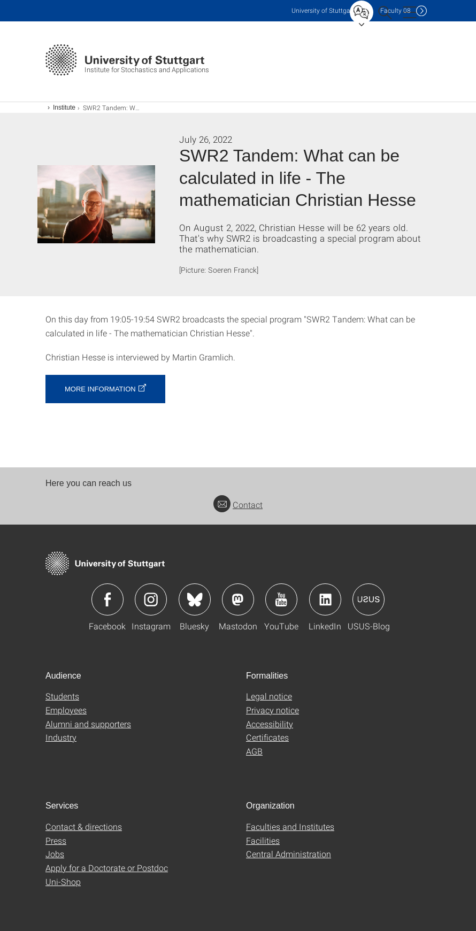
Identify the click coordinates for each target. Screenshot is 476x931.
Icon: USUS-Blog (368, 599)
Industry (60, 737)
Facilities (263, 840)
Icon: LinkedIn (325, 599)
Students (62, 696)
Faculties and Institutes (290, 826)
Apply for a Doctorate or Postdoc (106, 867)
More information (100, 389)
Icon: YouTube (281, 599)
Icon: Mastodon (238, 599)
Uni (323, 10)
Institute (64, 107)
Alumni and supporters (88, 723)
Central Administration (288, 853)
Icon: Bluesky (195, 599)
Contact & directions (83, 826)
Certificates (267, 737)
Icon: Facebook (107, 599)
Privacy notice (272, 709)
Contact (238, 504)
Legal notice (269, 696)
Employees (66, 709)
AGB (254, 751)
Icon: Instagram (151, 599)
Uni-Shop (63, 881)
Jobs (54, 853)
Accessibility (269, 723)
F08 (395, 10)
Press (55, 840)
